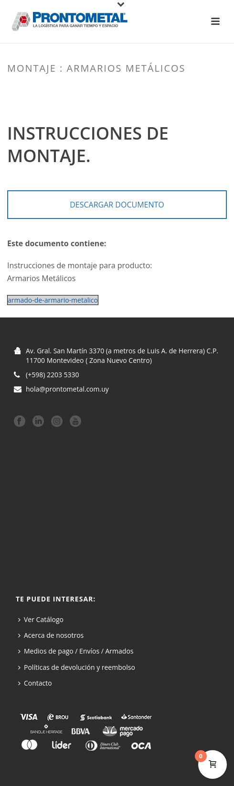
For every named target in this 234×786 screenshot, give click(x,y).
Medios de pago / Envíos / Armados (76, 650)
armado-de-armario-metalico (53, 300)
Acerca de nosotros (51, 635)
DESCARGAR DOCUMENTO (117, 204)
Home (67, 88)
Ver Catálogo (41, 619)
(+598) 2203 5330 (52, 375)
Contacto (35, 683)
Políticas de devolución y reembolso (76, 667)
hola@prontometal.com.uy (67, 389)
